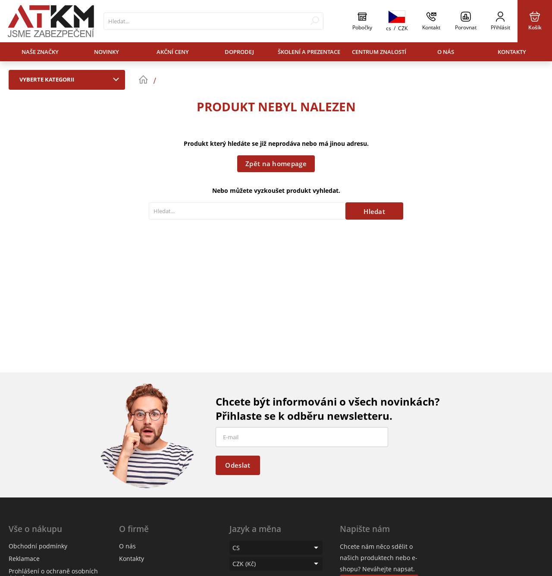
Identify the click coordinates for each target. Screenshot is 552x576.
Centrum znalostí (379, 52)
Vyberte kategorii (71, 79)
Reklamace (24, 558)
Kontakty (512, 52)
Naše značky (40, 52)
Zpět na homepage (276, 163)
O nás (445, 52)
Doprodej (239, 52)
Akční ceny (173, 52)
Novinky (106, 52)
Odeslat (237, 465)
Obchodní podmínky (38, 546)
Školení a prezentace (309, 52)
